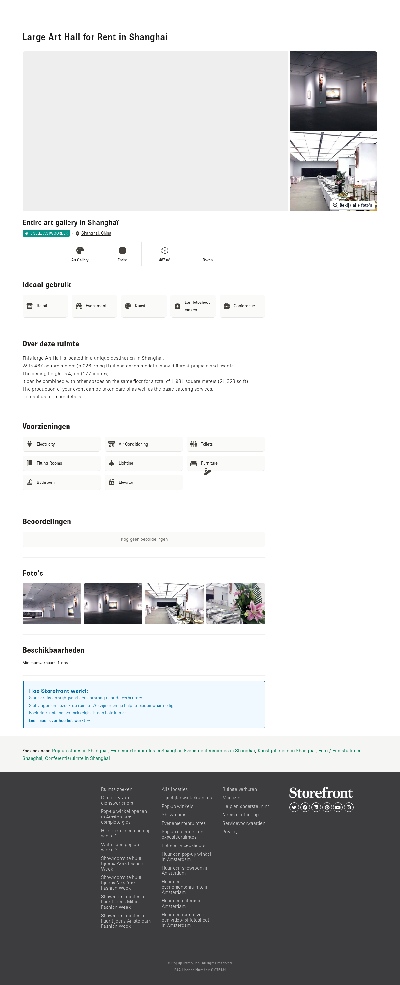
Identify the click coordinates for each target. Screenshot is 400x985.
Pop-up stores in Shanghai (80, 750)
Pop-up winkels (177, 806)
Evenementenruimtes (184, 823)
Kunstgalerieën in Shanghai (287, 750)
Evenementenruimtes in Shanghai (145, 750)
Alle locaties (175, 789)
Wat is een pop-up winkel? (120, 847)
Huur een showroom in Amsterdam (185, 870)
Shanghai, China (96, 233)
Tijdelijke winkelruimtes (187, 797)
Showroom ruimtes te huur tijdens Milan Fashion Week (123, 902)
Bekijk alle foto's (352, 205)
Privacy (230, 831)
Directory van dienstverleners (117, 800)
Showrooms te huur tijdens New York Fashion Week (121, 882)
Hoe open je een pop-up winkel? (125, 833)
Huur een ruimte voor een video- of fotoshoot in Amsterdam (185, 920)
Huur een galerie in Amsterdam (182, 903)
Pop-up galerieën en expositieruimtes (182, 834)
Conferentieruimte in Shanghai (77, 758)
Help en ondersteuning (246, 806)
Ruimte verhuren (240, 789)
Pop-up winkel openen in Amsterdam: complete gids (124, 817)
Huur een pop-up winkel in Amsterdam (186, 856)
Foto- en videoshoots (183, 845)
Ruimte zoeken (116, 789)
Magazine (233, 797)
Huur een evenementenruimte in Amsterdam (185, 887)
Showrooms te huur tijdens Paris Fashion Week (122, 863)
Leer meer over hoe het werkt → (60, 720)
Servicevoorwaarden (244, 823)
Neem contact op (241, 814)
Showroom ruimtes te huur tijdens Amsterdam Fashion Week (126, 921)
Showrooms (174, 814)
